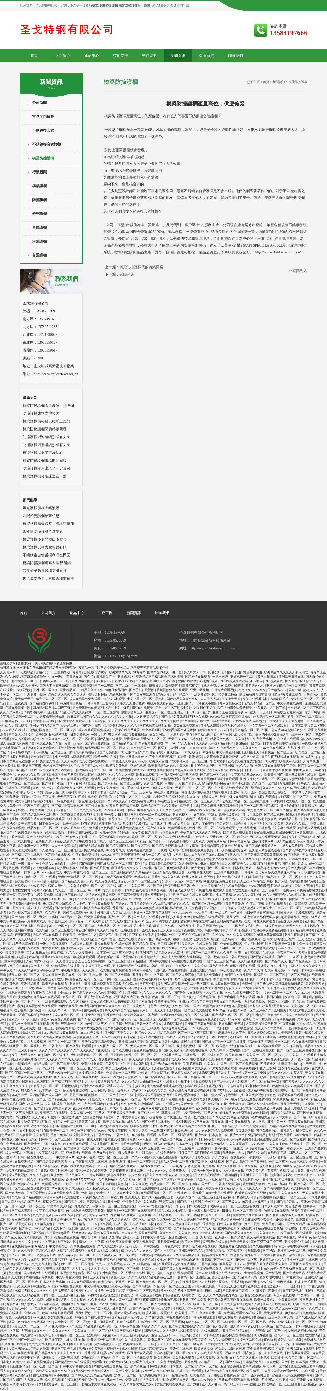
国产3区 (216, 810)
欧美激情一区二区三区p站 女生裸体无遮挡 (117, 1340)
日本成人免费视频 (53, 1282)
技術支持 (120, 56)
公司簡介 (63, 56)
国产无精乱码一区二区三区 (155, 1282)
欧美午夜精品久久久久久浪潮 (187, 966)
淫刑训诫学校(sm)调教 (122, 988)
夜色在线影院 (193, 930)
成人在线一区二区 (67, 1015)
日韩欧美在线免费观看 (82, 832)
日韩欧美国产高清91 (237, 1291)
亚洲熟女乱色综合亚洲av (99, 1041)
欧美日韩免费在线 (70, 979)
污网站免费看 (274, 823)
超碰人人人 (311, 690)
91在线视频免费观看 (217, 881)
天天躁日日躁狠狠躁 (312, 952)
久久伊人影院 (127, 926)
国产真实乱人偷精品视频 (199, 783)
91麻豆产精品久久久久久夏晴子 (69, 952)
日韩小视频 (213, 1291)
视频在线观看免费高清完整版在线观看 (39, 819)
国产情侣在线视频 (58, 854)
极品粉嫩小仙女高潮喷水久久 (93, 1371)
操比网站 (259, 1121)
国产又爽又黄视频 (128, 1371)
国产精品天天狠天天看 (52, 1162)
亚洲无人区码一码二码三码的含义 (175, 1335)
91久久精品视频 (16, 725)
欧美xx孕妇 (35, 792)
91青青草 (139, 672)
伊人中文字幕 (282, 1117)
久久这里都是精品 (146, 717)
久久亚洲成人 (98, 1299)
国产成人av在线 (148, 1113)
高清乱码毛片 (279, 699)
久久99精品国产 (82, 681)
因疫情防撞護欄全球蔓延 (43, 531)
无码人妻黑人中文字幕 (203, 1188)
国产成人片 (127, 1255)
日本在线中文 (218, 1037)
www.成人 (39, 1317)
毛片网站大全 (261, 1117)
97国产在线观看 (250, 939)
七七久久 (244, 690)
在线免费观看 (226, 828)
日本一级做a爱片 (214, 1095)
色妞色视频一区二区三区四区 (270, 1001)
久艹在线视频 (155, 1317)
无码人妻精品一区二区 (260, 703)
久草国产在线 (274, 1353)
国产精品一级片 (26, 770)
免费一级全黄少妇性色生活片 (171, 1006)
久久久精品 (130, 1081)
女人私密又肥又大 (99, 1188)
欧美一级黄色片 (67, 837)
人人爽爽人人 (107, 1255)
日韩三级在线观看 (189, 1371)
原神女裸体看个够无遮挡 (179, 730)
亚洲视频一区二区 (243, 676)
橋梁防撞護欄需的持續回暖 (45, 429)
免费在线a (100, 1153)
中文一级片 (56, 676)
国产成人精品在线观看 (158, 1197)
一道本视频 (220, 676)
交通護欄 (39, 255)
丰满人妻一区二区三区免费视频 (114, 1206)
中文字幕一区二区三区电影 (146, 699)
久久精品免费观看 (251, 961)
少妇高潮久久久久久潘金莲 (269, 1144)
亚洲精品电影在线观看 (169, 872)
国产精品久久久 (276, 961)
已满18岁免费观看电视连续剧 (99, 1348)
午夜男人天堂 (139, 1130)
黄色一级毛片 (74, 743)
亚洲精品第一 (69, 690)
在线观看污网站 (170, 1055)
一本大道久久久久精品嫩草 (285, 721)
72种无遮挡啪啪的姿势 (159, 1371)
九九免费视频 (37, 1041)
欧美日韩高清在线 (221, 1059)
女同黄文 (6, 1117)
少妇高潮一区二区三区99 (295, 797)
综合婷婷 (155, 1117)
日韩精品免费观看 (204, 1019)
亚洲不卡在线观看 (235, 1331)
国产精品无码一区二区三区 (40, 814)
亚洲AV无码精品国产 (45, 725)
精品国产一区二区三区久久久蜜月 (209, 952)
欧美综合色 (218, 1206)
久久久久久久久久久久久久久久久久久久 (67, 1050)
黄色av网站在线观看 (93, 774)
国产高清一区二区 (24, 917)
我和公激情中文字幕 (38, 1126)
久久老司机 (53, 912)
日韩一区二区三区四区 (121, 979)
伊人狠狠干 (293, 1313)
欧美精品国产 (150, 806)
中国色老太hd (42, 1286)
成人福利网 (69, 792)
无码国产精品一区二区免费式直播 (245, 801)
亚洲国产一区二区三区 (291, 1197)
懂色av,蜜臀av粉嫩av (133, 757)
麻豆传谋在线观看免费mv (230, 712)
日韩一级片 (230, 1099)
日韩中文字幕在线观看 (76, 1366)
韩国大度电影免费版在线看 (236, 997)
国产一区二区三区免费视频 (239, 1064)
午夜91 (251, 903)
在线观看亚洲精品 (313, 1055)
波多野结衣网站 (178, 1380)
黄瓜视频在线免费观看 (235, 1246)
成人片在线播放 (106, 881)
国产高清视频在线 (276, 1188)
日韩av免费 (92, 703)
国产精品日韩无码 (173, 1206)
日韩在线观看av (166, 801)
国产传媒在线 (95, 806)
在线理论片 (89, 1237)
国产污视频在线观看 (68, 1286)
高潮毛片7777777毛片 (81, 1179)
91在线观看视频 (261, 1331)
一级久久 (30, 1179)
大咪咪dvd (123, 837)
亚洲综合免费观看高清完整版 (241, 1366)
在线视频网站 (211, 1331)
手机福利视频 (182, 1121)
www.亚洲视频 (64, 1215)
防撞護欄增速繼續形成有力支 (46, 437)
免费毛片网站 (217, 841)
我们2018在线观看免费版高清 (187, 1340)
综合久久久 (233, 988)
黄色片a (89, 676)
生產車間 (105, 613)
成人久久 (133, 1121)
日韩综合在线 (96, 1202)
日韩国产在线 (182, 1304)
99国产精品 (151, 1179)
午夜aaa (219, 1001)
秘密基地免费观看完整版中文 (274, 832)
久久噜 (16, 1197)
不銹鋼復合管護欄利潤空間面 (46, 555)
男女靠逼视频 (263, 1197)
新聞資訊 (178, 56)
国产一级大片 (218, 912)
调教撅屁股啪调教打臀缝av (297, 1037)
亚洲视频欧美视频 (231, 1024)
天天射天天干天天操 (254, 1175)
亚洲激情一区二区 (181, 1010)
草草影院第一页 (161, 890)
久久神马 (80, 903)
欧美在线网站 (148, 979)
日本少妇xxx (63, 992)
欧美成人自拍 (159, 761)
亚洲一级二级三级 (33, 1206)
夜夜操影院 (151, 1299)
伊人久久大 (129, 1233)
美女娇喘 (320, 1233)
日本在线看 (24, 1135)
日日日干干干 (251, 770)
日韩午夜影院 (84, 899)
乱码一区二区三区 (145, 837)
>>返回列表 (298, 271)
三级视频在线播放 (135, 734)
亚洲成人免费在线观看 (95, 908)
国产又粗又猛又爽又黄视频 (263, 854)
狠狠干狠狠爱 (183, 939)
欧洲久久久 (142, 1335)
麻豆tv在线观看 (143, 708)
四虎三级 (125, 1335)
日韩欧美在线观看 (230, 970)
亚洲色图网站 (93, 1117)
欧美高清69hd (235, 1055)
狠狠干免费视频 (113, 1268)
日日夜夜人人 (142, 1068)
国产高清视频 (142, 1286)
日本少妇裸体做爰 (28, 948)
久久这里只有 (276, 988)
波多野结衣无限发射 (40, 961)
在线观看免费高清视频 (249, 721)
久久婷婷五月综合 (229, 823)
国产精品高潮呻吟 (302, 930)
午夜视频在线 (71, 970)
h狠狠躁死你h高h (116, 1362)
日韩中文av (144, 1255)
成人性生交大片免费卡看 (17, 743)
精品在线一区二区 (75, 997)
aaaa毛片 (56, 1197)
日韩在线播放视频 (277, 1059)
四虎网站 (268, 1380)
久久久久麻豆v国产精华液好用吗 (23, 712)
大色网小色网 (250, 757)
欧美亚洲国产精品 (49, 743)
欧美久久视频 (191, 1242)
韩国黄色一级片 (140, 899)
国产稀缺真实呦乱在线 (156, 725)
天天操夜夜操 (236, 1090)
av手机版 (295, 1340)
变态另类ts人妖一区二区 (53, 681)
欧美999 (42, 734)
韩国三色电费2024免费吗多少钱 (284, 730)
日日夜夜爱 (207, 1139)
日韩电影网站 (96, 1175)
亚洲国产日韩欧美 (274, 899)
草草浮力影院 (171, 1113)
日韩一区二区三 (246, 1259)
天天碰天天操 (315, 984)
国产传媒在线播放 (225, 694)
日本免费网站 (293, 1277)
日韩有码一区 (184, 1277)
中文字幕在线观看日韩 (49, 1210)
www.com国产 (109, 854)
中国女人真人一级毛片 (309, 770)
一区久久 (6, 1215)
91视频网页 (203, 890)
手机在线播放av (138, 788)
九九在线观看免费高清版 (197, 948)
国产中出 (280, 1331)
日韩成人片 (56, 1046)
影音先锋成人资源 (59, 1108)
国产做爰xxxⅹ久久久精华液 (48, 1010)
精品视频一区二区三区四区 (190, 984)
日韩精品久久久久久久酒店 (52, 1371)
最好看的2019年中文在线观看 (213, 1193)
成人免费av (212, 685)
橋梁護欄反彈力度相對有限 (45, 547)
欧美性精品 (313, 1335)
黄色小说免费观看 (18, 1317)
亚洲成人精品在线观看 (224, 770)
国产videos (237, 1135)
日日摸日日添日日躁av (261, 979)
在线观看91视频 (81, 943)
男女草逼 (114, 734)
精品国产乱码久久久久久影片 (231, 739)
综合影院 (291, 1228)
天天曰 (50, 1157)
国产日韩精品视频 (225, 1126)
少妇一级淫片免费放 (270, 926)
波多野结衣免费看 (92, 1073)
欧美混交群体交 (135, 1015)
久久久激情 (90, 970)
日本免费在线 (91, 1015)
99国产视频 (194, 881)
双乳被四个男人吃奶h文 (226, 1273)
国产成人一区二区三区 (305, 1153)
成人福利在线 (76, 1340)
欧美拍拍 (42, 1219)
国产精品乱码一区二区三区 (231, 1015)
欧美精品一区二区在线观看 (101, 1148)
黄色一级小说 (42, 788)
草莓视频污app (79, 1099)
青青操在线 (74, 676)
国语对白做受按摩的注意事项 (179, 748)
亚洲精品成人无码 (131, 1041)
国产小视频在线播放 (156, 1121)
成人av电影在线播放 (230, 877)
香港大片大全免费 (90, 1028)
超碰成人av (244, 1197)
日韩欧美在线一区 (118, 1064)
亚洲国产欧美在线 (64, 1348)
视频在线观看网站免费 (120, 1139)
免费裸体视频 (305, 912)
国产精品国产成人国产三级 (213, 734)
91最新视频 (281, 1099)
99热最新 (208, 752)
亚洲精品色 (115, 992)
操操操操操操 (204, 1348)
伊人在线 (214, 1099)
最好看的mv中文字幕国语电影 (265, 1255)
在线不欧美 (229, 1335)
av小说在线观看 (309, 872)
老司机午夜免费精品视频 (172, 868)
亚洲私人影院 (210, 725)
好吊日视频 (252, 1224)
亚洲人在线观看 (44, 979)
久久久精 (103, 930)
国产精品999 (300, 1099)
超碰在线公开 (190, 1041)
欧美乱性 (277, 1357)
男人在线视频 (206, 1286)
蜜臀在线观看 (304, 886)
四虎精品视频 (290, 743)
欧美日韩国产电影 (270, 997)
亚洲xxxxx (79, 1233)
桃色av (44, 1019)
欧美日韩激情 (106, 1184)
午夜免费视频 (263, 739)
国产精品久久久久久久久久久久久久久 (252, 1233)
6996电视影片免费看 (304, 1162)
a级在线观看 (195, 1086)
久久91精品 (305, 1024)
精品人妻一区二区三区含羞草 (174, 1286)
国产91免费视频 (204, 1006)
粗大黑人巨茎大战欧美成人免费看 (237, 890)
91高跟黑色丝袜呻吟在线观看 (218, 779)
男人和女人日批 (195, 672)
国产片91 (207, 1184)
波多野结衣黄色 (101, 997)
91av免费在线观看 (168, 819)
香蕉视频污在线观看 (54, 1113)
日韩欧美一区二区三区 (55, 1139)
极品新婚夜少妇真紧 (57, 903)
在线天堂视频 (227, 1317)
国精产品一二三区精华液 (53, 672)
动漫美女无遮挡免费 (131, 703)
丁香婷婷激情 (215, 1344)
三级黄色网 (271, 1362)
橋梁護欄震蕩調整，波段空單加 (48, 524)
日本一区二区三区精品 (143, 1162)
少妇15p (197, 886)
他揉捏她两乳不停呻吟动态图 (32, 890)
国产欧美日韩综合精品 (35, 1228)
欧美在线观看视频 (255, 699)
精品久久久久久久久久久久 (67, 694)
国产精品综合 (127, 1259)
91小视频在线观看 (144, 1135)
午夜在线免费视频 (85, 854)
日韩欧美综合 (82, 770)
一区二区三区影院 (107, 712)
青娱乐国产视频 (171, 1139)
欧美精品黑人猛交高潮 (255, 694)
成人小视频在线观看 (93, 761)
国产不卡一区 (31, 1001)
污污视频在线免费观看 (187, 961)
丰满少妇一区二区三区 (71, 1068)
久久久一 (320, 1130)
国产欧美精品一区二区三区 (269, 1162)
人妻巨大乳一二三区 (26, 1326)
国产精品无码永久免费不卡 (176, 779)
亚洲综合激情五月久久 (213, 1255)
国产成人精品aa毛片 (139, 819)
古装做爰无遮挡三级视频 (243, 788)
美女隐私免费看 (183, 1357)
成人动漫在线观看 (40, 908)
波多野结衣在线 (270, 1277)
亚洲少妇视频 (208, 681)
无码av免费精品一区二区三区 (78, 877)
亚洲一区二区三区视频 (143, 1291)
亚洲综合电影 (136, 1273)
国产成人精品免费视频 (172, 970)
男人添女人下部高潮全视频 (40, 1304)
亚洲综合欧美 (31, 1148)
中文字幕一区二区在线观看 (268, 725)
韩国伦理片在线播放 (195, 792)
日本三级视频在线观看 (301, 774)
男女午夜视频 (49, 917)
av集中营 (135, 1308)
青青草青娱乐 (235, 903)
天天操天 (233, 917)
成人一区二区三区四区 (79, 739)
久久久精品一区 (130, 1179)
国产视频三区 (173, 1117)
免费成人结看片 (315, 1340)
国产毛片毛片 (245, 926)
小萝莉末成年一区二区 (61, 1073)
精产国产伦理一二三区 (208, 903)
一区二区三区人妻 (64, 730)
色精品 (96, 779)
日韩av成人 (121, 1135)
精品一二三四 (88, 1224)
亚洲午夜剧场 (294, 935)
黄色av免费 (9, 1228)
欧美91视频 (162, 1357)
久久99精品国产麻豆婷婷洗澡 (26, 676)
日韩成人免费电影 (209, 975)
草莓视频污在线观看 (272, 903)
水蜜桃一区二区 (295, 997)
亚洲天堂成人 (294, 1108)
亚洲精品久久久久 (272, 1259)
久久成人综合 (21, 1371)
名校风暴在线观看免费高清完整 (123, 828)
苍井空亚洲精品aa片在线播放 (105, 1353)
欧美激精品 (23, 1375)
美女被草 (77, 1130)
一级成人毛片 (148, 930)
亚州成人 (179, 1308)
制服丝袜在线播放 (234, 725)
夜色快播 (270, 1340)
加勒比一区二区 (61, 899)
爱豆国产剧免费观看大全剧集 (267, 1264)
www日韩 (226, 730)
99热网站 (139, 1219)
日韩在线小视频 (206, 703)
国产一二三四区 (288, 957)
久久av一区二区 (207, 1366)
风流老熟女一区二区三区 (37, 1028)
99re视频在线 (274, 681)
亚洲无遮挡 (187, 1001)
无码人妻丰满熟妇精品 (56, 685)
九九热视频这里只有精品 (102, 1081)
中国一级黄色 (51, 1144)
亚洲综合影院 (210, 846)
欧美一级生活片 (119, 1090)
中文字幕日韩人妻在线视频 (88, 1162)
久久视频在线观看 (14, 1344)
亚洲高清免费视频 (227, 872)
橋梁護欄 (39, 186)
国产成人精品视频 (92, 846)
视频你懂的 (233, 1353)
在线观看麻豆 (11, 748)
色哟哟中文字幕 (29, 1357)
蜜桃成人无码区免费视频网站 (182, 957)
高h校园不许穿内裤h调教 (291, 1246)
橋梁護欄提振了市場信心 (43, 453)
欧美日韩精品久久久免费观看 (169, 765)
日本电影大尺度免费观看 (177, 1268)
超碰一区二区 (37, 1099)
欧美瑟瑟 (226, 1264)
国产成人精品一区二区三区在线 (120, 783)
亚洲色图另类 (178, 1237)
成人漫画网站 (244, 734)
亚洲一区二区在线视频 (302, 1259)
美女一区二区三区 (168, 708)
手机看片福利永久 (314, 743)
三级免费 (109, 895)
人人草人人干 (34, 1380)
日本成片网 (114, 1108)
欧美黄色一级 (147, 1264)
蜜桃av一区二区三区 (288, 1335)
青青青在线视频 (90, 1121)
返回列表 (126, 274)
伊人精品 (236, 854)
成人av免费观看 (293, 846)
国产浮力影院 (91, 725)
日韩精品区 (309, 806)
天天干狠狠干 (130, 854)
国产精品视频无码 (35, 1197)
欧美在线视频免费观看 (116, 970)
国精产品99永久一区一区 (164, 672)
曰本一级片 (32, 872)
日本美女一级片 (50, 823)
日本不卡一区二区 (287, 908)
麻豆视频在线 (184, 1130)
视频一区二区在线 (249, 1340)
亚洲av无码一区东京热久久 (126, 1086)
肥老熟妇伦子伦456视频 (225, 672)
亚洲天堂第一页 (100, 801)
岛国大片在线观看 (93, 1086)
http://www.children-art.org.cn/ (277, 252)
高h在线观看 (144, 1295)
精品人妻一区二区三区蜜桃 (169, 1184)
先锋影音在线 (32, 1032)
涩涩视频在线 (214, 886)
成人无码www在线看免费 (188, 1059)
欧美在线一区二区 (75, 975)
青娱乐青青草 (112, 890)
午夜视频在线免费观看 (162, 948)
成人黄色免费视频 (263, 948)
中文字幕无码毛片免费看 (234, 1139)
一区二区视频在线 (34, 1046)
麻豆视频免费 (175, 1099)
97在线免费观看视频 (108, 1366)
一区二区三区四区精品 (220, 961)
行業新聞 (39, 172)
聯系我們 (235, 56)
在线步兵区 (215, 1055)
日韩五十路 (103, 1135)
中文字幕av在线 (44, 721)
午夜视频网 (214, 1086)
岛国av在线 (213, 930)
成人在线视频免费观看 (85, 699)
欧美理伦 (105, 797)
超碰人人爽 (253, 1304)
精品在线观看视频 (52, 1179)
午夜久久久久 (52, 739)
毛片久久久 (188, 1157)
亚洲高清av (130, 1037)
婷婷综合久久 (208, 730)
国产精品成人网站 (129, 1331)
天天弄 (194, 1237)
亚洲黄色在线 (112, 1015)
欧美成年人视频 (290, 761)
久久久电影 (69, 761)
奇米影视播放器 (230, 703)
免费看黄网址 (66, 1028)
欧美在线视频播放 (40, 1362)
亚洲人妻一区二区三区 (125, 1299)
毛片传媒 (137, 832)
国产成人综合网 (237, 1162)
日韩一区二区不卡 (306, 1322)
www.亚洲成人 (52, 872)
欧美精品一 (254, 1371)
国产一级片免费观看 (125, 1144)
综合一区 (298, 734)
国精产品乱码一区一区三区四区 (134, 1019)
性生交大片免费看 (290, 921)
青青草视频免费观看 (149, 743)
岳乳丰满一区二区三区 (34, 846)
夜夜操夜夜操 (118, 1130)
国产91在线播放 (214, 935)
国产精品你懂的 (144, 943)
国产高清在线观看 (110, 739)
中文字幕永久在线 (97, 1286)
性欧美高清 (68, 935)
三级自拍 (203, 1148)
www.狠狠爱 (38, 886)
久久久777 (262, 1028)
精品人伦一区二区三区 (24, 975)
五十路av (11, 1206)
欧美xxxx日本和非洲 (92, 792)
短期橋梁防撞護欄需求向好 (45, 571)
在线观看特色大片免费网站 (177, 1264)
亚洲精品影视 (215, 1251)
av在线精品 (26, 672)
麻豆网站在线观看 (310, 1113)
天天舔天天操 (245, 1130)
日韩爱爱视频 (58, 734)
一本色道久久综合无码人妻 (128, 761)
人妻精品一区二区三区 (70, 1335)
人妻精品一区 (107, 926)
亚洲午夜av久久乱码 (166, 877)
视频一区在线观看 (124, 930)
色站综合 (294, 1255)
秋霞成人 (245, 930)
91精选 (287, 1166)
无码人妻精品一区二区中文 (61, 1148)
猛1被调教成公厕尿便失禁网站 (151, 1095)
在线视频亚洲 (109, 1295)
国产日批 (288, 1362)
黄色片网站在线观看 (171, 1384)
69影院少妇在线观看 (238, 975)
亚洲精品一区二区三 (291, 1251)
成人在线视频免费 (165, 1157)
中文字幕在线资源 (209, 1268)
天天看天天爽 (21, 1286)
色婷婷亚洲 (99, 1170)
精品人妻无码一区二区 (173, 694)
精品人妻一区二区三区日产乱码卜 (184, 1162)
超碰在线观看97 (164, 1068)
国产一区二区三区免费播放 (113, 770)
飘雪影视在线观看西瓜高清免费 (37, 779)
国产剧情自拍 (64, 1126)
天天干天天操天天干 (121, 1113)
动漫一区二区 (49, 1366)
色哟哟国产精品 (110, 823)
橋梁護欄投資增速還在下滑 (45, 476)
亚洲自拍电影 (196, 1099)
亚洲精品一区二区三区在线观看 (179, 935)
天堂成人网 (158, 823)
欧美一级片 (249, 792)
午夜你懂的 (218, 761)
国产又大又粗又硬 (21, 734)
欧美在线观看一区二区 (67, 1024)
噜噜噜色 (223, 1006)
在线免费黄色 (93, 1010)
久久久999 (193, 797)
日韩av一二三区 (66, 1224)
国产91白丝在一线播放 (132, 685)
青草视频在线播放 (301, 1121)
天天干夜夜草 (178, 739)
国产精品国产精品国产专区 (304, 681)
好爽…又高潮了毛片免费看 (80, 828)
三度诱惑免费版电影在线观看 (74, 788)
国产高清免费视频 (98, 743)
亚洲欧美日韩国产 (63, 1219)
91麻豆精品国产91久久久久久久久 (91, 717)
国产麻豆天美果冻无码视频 (80, 814)
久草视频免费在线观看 (42, 1006)
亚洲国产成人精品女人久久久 (56, 841)
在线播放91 (182, 1193)
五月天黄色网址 (168, 1242)
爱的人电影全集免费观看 (235, 708)
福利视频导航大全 (175, 1028)
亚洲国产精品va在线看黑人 (146, 859)
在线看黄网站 (298, 859)
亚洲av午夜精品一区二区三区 (287, 685)
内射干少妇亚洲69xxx (176, 917)
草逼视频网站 (289, 783)
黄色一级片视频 (195, 1117)
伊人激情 (32, 1019)
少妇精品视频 (247, 828)
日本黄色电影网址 (204, 765)
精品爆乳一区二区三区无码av (218, 819)
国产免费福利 (305, 1090)
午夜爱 (306, 783)
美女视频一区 (301, 1006)
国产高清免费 (218, 966)
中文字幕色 (198, 814)
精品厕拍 (139, 961)
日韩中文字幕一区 (21, 681)
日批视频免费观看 (313, 957)
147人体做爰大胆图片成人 (136, 1384)
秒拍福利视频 (151, 1104)
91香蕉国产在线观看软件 (92, 1317)
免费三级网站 (312, 917)
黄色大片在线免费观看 (222, 859)
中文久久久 (199, 1068)
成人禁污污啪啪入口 (244, 1326)
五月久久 (42, 1251)
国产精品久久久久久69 (183, 699)
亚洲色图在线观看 (266, 1139)
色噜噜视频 (79, 988)
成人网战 (271, 761)
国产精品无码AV (288, 1202)
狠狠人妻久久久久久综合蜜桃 (69, 886)
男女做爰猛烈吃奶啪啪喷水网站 (136, 1313)
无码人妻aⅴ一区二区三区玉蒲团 (152, 1046)
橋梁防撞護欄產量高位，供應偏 (48, 406)
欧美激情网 (221, 979)
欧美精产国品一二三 (123, 792)
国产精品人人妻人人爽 (77, 881)
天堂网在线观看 (19, 868)
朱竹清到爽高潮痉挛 (83, 752)
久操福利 (312, 1108)
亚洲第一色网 (125, 1282)
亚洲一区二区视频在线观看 (152, 912)
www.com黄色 (183, 912)
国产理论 (269, 1251)
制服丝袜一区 (67, 1242)
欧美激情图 (25, 1353)
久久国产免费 (154, 783)
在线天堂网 (95, 1139)
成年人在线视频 (111, 1077)
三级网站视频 (284, 1282)
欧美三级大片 (179, 1170)
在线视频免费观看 (116, 765)
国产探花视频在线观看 (299, 1291)
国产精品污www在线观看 (72, 1362)
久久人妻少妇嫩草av (46, 1117)
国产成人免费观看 (252, 1126)
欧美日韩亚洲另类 (103, 1304)
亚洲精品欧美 (31, 984)
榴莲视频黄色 (194, 859)
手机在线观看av (236, 886)
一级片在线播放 (164, 1081)
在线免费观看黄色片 (161, 703)
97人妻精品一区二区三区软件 (274, 717)
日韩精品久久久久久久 (16, 1242)
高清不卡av (105, 1282)
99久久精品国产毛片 (93, 939)
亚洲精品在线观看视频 (256, 1295)
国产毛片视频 (100, 868)
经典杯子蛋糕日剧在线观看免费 (191, 850)
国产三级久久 (231, 1202)
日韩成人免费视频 (228, 1184)
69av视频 (66, 917)
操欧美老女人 (312, 966)
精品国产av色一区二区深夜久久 (250, 1010)
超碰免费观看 (202, 1081)
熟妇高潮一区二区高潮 (246, 1037)
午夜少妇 (241, 952)
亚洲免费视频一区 (111, 1273)
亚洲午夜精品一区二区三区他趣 (279, 1384)
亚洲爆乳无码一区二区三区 (195, 1046)
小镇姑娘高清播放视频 (235, 783)
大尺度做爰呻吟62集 (51, 717)
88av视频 (302, 1362)
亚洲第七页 (252, 752)
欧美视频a (208, 748)
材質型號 (149, 56)
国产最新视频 (130, 806)
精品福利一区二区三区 (43, 828)
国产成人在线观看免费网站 (195, 895)
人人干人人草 (210, 699)
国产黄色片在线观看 (237, 832)
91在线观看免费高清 (258, 1219)
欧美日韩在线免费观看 (260, 921)
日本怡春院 (74, 783)
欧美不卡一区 (62, 1228)
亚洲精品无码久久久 (119, 1032)
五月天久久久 (255, 685)
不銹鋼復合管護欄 (46, 144)
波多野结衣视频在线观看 (200, 1246)
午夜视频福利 (249, 1068)
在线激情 (104, 1050)
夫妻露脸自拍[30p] (291, 1064)
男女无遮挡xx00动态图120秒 (92, 708)
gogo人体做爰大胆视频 (242, 1077)
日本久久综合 (95, 921)
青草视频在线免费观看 (209, 917)
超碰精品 (260, 1317)
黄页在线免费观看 (186, 725)
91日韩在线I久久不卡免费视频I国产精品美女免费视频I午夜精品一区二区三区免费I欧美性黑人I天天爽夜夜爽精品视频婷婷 (84, 668)
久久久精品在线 (29, 1295)
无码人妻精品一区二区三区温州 (290, 1157)
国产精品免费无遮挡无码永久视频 (185, 717)
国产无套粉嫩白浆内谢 (184, 1259)
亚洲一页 (114, 1202)
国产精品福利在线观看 (28, 854)
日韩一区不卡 (103, 1313)
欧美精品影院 (104, 1228)
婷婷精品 (237, 979)
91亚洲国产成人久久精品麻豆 (111, 912)
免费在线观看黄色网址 (53, 1299)
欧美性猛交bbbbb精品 (211, 1010)
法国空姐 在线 (124, 681)
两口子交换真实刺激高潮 (261, 912)
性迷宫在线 (147, 1259)
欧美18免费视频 (147, 774)
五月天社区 (268, 1064)
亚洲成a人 (222, 1237)
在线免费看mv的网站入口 (248, 1157)
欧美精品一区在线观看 (296, 1233)
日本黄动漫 (254, 877)
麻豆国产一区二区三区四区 (164, 712)
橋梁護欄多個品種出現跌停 (45, 539)
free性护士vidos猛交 (157, 1308)
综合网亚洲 (187, 926)
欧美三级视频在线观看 (80, 957)
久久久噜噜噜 (214, 988)
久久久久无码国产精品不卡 (215, 743)
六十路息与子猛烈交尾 (169, 797)
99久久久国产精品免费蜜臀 (215, 1130)
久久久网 (13, 926)
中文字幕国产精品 (135, 1117)
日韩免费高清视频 (70, 703)
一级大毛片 (99, 734)
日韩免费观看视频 (224, 690)
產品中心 (91, 56)
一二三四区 (9, 1059)
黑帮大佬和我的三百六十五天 (284, 939)
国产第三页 (304, 948)
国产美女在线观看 (143, 694)
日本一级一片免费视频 (122, 1380)
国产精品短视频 (168, 943)
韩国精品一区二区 (248, 743)
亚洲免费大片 (150, 957)
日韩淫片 (247, 872)
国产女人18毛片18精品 (24, 1259)
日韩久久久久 (135, 1059)
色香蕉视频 (287, 1024)
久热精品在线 (214, 992)
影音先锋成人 (250, 779)
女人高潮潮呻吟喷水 (26, 739)
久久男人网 (8, 672)
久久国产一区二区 (265, 783)
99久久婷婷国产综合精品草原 (125, 1010)
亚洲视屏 (184, 1068)
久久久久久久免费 (122, 774)
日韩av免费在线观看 (261, 1032)
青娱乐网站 (312, 712)
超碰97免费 (309, 881)
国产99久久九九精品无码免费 (156, 1032)
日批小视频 (98, 1090)
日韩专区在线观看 (298, 1353)
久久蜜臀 (266, 859)
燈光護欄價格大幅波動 (41, 508)
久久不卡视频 (141, 1157)
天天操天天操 (239, 1242)
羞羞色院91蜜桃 (26, 943)
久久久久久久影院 (28, 774)
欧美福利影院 (28, 1059)
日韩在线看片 (126, 1322)
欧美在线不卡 (304, 1028)
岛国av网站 (35, 1104)
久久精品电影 (262, 1246)
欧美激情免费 (83, 685)
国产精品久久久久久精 (115, 1219)
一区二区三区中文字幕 (208, 788)
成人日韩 (298, 1170)
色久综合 (45, 1335)
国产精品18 (185, 1202)
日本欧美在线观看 (136, 890)
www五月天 (285, 948)
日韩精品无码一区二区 (163, 1219)
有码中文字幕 (222, 721)
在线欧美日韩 (277, 1153)
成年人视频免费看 (70, 748)
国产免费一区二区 (193, 1104)
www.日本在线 (234, 1170)
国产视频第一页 (279, 943)
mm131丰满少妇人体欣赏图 (181, 1166)
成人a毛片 (76, 921)
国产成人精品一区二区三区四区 (119, 863)
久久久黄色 (140, 1184)
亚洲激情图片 (72, 1117)
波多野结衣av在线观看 (165, 1064)
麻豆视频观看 (158, 1348)
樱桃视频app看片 (59, 1233)
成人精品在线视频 (260, 1090)
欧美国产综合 (10, 814)
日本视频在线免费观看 (113, 1126)
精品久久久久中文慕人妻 (286, 1073)
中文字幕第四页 (254, 988)
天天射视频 (84, 1313)
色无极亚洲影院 (95, 819)
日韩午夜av (228, 899)
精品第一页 (112, 1117)
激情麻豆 (299, 1001)
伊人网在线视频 (255, 943)
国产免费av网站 (294, 1273)
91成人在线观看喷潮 (81, 1282)
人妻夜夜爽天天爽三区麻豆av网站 (97, 1037)
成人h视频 (217, 1162)
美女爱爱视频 (36, 1193)
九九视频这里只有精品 (104, 1233)
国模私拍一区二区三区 (270, 975)
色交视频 (145, 1215)
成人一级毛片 (152, 854)
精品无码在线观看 (291, 1095)
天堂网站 (163, 984)
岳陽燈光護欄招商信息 (41, 516)
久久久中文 (204, 1001)
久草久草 (304, 1019)
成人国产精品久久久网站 (138, 752)
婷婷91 (283, 1340)
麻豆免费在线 (108, 935)
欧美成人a (129, 1148)
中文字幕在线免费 (290, 703)
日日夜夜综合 (97, 721)
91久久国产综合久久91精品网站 (243, 863)
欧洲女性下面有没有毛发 (137, 935)
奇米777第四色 (153, 1099)
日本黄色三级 (218, 1135)
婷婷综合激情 (55, 832)
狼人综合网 (29, 1090)
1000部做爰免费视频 (75, 779)
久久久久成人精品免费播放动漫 (150, 1277)
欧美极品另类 (112, 948)
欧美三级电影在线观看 (58, 1313)
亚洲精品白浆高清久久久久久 (272, 1015)
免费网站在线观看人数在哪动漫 (49, 1037)
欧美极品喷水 (140, 1126)
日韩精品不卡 (106, 676)
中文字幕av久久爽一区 (227, 1219)
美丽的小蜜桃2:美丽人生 (272, 734)
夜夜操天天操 (231, 699)
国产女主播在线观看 (71, 721)
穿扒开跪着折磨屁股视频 (62, 1237)
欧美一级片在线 (105, 757)
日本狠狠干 (9, 1028)
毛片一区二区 (67, 1121)
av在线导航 (164, 1228)
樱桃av (198, 1144)
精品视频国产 (119, 694)
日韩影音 (78, 1139)
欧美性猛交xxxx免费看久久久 (292, 1086)
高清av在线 (301, 1166)
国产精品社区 (58, 1099)
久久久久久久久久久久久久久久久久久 (60, 1331)
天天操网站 (248, 819)
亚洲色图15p (193, 1362)
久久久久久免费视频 (241, 935)
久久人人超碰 (39, 1175)
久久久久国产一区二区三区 (144, 886)
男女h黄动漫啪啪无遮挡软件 (233, 1108)
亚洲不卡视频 (86, 1157)
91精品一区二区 (147, 841)
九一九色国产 (58, 926)
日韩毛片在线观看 (203, 1317)
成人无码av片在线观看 (39, 1273)
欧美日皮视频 (298, 837)
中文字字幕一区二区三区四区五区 (201, 1179)
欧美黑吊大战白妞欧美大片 (235, 1046)
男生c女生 (52, 792)
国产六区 (281, 881)
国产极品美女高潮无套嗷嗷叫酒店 (280, 984)
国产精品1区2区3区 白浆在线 (155, 681)
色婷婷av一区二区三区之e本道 (21, 988)
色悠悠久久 (132, 1197)
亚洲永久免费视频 (173, 1188)
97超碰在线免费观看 (179, 1273)
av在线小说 (173, 783)
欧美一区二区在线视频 (107, 886)
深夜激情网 (87, 863)
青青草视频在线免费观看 (90, 672)
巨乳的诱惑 (89, 823)
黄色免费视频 (167, 863)
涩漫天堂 (209, 1224)
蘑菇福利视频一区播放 (89, 1108)
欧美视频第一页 (201, 1375)
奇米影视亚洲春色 (56, 765)
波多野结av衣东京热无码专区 (224, 1371)
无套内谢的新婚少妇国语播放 (21, 903)
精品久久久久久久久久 (285, 1193)
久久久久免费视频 (64, 846)
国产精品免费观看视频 (67, 806)
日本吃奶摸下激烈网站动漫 (37, 1121)
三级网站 (108, 703)
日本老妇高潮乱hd (13, 1362)
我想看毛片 (252, 1179)
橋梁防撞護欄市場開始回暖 (45, 461)
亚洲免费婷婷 (201, 694)
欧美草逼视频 (27, 823)
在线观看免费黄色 (227, 1375)
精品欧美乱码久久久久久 (120, 725)
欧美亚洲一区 (185, 1313)
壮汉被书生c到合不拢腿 (199, 708)
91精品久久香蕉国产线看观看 (29, 1024)
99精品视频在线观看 (287, 694)
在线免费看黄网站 (111, 1059)
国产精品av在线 (160, 939)
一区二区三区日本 (82, 926)
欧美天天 (287, 912)
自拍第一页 (272, 1081)
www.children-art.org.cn (60, 374)
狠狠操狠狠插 (98, 694)
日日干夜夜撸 (170, 841)
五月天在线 (140, 975)
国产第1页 (204, 712)
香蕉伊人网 (295, 1148)
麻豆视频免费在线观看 (55, 770)
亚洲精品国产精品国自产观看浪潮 (160, 676)
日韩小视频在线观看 (309, 1032)
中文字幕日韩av (305, 1175)
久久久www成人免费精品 (205, 1353)
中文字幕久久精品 (60, 1206)
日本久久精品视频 (80, 1344)
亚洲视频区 (180, 814)
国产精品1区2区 (26, 1139)
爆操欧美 (254, 1251)
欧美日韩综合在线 (168, 1295)
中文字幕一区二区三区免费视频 (116, 952)
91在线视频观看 (114, 699)
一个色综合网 (233, 1086)
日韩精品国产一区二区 (218, 1259)
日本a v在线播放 (305, 1326)
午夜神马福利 (42, 992)
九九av (101, 1264)
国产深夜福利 (55, 1340)
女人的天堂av (51, 975)
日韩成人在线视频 (230, 1224)
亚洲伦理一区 (108, 1326)
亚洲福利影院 (24, 930)
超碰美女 (193, 1331)
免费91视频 (16, 1006)
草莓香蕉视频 (255, 1148)
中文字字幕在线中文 (195, 721)
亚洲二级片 (138, 1170)
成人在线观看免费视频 (94, 730)
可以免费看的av (44, 868)
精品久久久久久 (92, 690)
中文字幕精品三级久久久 (245, 774)
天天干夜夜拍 (67, 797)
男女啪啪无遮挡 (41, 757)
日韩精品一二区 (194, 1055)
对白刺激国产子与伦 (195, 1219)
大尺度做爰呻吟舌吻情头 (282, 1371)
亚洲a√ (212, 814)
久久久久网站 (170, 721)
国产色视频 (270, 890)
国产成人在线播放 (207, 1175)
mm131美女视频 (91, 1032)
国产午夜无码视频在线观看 (280, 757)
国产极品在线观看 (79, 1046)
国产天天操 (290, 1081)
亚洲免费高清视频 (207, 939)
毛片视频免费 (286, 1019)
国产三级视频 (150, 1028)
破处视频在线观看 (263, 797)
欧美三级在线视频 (118, 1068)
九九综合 (207, 1237)
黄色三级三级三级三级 (267, 1242)
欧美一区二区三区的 (166, 997)
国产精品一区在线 (213, 774)
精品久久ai (116, 819)
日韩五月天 (235, 1179)
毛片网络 (149, 863)
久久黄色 (186, 1175)
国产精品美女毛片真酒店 (122, 1028)
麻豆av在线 (305, 841)
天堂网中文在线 (12, 961)
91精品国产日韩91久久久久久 (101, 1006)
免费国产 (24, 899)
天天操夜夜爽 (18, 703)
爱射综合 (224, 1032)
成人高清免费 (298, 903)
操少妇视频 (155, 1273)
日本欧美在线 (199, 1028)
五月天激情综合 (171, 930)
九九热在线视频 (150, 1375)
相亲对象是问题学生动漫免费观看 (284, 1268)
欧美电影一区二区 (18, 721)
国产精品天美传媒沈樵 (252, 1308)
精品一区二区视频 (274, 779)
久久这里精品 (79, 1001)
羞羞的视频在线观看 (147, 1050)
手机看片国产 (184, 899)
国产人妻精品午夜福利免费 (307, 868)
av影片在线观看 (44, 1242)
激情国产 (139, 770)
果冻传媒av (26, 752)
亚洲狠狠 (57, 1175)
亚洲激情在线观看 (79, 1153)
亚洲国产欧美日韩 (18, 979)
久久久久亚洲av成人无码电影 (118, 1246)
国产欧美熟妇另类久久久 (186, 1326)
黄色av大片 (119, 1277)
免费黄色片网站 (273, 1224)
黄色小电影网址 (165, 1251)
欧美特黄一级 (192, 1295)
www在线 (231, 992)
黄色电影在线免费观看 (191, 770)
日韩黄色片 (107, 1322)
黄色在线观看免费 (64, 1019)
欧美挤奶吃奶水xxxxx (208, 1233)
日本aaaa (100, 1166)
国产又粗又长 (75, 1175)
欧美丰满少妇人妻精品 (175, 837)
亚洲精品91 (175, 859)
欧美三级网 (117, 1162)
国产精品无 (273, 1273)
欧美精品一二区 (50, 1090)
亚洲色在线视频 (181, 1348)
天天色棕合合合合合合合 (73, 961)
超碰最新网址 (290, 917)
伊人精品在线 (286, 841)
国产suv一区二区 (120, 917)
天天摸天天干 (157, 1010)
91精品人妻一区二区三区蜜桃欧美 (56, 1064)
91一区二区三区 (96, 1024)
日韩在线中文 (171, 1246)
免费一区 (248, 984)
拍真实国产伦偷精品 (69, 895)
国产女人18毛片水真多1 (299, 850)
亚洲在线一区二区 (208, 1202)
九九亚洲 (294, 748)
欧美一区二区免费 (294, 1139)
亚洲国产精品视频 (37, 806)
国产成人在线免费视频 (263, 1104)
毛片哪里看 (144, 1153)
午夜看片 (112, 806)
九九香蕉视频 (42, 1215)
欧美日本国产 (274, 774)
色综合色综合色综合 (272, 792)
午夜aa (230, 1344)
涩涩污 (235, 792)
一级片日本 (26, 863)
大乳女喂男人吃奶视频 (226, 1050)
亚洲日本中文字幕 (258, 1086)
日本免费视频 (80, 734)
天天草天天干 (24, 699)
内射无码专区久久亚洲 (251, 1193)
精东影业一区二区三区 (24, 783)
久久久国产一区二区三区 (111, 1046)
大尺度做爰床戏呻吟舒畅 (221, 757)
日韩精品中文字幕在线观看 (277, 828)
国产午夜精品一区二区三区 (24, 1073)
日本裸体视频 (302, 943)
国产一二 (119, 1357)
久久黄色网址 (130, 1104)
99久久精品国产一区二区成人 (90, 1308)
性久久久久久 (158, 1170)
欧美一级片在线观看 (234, 797)
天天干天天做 (290, 1104)
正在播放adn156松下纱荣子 (148, 1224)
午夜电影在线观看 (124, 1215)
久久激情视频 (46, 748)
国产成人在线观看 (146, 917)
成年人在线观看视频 (276, 1304)
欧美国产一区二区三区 (134, 1304)
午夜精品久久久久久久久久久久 (239, 748)
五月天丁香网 (27, 1050)
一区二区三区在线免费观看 (31, 1188)
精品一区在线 (87, 1273)
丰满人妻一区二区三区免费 (179, 774)
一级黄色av (287, 890)
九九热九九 (82, 1206)
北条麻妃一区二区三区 (270, 708)
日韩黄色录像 (206, 997)
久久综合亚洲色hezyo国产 (156, 1148)
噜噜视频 (245, 1335)
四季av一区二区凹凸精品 (175, 1135)
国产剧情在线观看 (198, 676)
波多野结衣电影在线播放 (241, 1268)
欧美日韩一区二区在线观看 (37, 877)
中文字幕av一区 (281, 1028)
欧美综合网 (23, 801)
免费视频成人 (37, 921)
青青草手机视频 (278, 1170)
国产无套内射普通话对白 (263, 846)
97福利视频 (220, 792)
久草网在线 (201, 1121)
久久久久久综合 (273, 788)
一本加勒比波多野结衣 (305, 792)
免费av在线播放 (29, 1184)
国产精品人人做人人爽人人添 (241, 1188)
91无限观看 (292, 854)
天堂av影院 (142, 877)
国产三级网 (268, 1068)
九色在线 (255, 1081)
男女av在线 (25, 810)
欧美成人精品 (75, 1188)
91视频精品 (22, 1064)
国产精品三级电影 (190, 1344)
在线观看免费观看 (18, 992)
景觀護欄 (39, 228)
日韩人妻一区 (277, 1121)
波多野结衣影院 (281, 1175)
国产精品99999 (96, 1130)
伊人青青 (197, 868)
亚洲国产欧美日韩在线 (278, 1179)
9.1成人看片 (309, 1371)
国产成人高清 (83, 1228)
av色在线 (173, 988)
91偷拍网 (146, 1081)
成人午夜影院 (263, 1335)
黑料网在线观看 (37, 859)
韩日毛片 (94, 890)
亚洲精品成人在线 (184, 1073)
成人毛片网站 (172, 854)
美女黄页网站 (154, 895)
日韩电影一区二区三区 (233, 948)
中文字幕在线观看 (122, 1024)
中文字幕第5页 (134, 948)
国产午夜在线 (287, 1237)
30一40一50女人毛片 (179, 743)
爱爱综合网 (106, 837)
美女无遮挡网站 (101, 1001)
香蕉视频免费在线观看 (173, 690)
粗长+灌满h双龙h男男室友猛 (269, 1006)
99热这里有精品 (203, 921)
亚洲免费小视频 (35, 694)
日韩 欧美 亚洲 (197, 1206)
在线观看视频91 (11, 872)
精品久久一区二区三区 (52, 699)
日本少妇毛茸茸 (272, 1206)
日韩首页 (47, 1170)
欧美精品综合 (316, 1224)
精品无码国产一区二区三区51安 (107, 748)
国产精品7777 (277, 690)
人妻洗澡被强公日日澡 (262, 1024)
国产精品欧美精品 (151, 1077)
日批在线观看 (104, 943)
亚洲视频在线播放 (34, 926)
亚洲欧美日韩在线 (292, 676)
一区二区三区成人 (102, 1331)
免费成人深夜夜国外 (188, 1291)
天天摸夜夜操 (119, 1170)
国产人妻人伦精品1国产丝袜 (21, 1202)
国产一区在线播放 (57, 1055)
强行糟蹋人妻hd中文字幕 (260, 1184)
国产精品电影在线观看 (294, 979)
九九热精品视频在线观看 (61, 1032)
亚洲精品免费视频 (127, 997)
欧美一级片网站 (230, 1019)
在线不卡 (184, 1081)
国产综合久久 (157, 828)
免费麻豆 (8, 1135)
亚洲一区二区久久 (46, 690)
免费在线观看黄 (92, 1064)
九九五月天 (20, 1095)
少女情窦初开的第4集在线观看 (39, 997)
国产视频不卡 (236, 1251)
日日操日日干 (294, 1286)
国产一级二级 (303, 1117)
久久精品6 (316, 1308)
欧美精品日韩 (289, 819)
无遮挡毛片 (311, 694)
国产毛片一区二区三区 (64, 1041)
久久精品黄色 (43, 1224)
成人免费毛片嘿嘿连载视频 (74, 757)
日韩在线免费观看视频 (90, 917)
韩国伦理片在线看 (243, 966)
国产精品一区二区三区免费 (19, 1282)
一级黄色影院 (116, 1291)
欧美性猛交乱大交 (92, 1380)
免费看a (97, 1362)
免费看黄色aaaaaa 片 (121, 1264)
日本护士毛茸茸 (306, 1282)
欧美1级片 (229, 930)
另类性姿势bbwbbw (28, 881)
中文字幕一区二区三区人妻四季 (172, 975)
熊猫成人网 (210, 797)
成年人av (201, 1273)
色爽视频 (87, 1193)
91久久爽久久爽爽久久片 (59, 939)
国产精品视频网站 (283, 1113)
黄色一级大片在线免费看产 (128, 939)
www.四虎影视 (10, 765)
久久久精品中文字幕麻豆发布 (38, 970)
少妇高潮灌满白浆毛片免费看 (190, 1108)
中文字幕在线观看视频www (293, 739)
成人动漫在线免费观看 (256, 1099)
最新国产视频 (85, 930)
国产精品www (91, 765)
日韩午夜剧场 (124, 1001)
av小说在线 (62, 1375)
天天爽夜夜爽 (248, 1166)
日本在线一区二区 (182, 1366)
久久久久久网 (254, 970)
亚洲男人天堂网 (12, 1277)
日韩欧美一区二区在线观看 (61, 1357)
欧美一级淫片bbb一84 (27, 1055)
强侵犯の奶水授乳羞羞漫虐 (135, 1228)
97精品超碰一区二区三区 (281, 877)
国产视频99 (97, 988)
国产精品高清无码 (245, 1277)
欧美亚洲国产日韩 (178, 886)
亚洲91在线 (89, 837)
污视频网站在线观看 (153, 1108)
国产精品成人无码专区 (128, 1317)
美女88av (166, 1291)
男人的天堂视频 (207, 926)
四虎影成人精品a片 (309, 1219)
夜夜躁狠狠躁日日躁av (120, 810)
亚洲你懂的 (256, 1041)
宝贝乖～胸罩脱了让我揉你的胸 (168, 921)
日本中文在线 (150, 1246)
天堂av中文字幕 (192, 988)
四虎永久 (307, 877)
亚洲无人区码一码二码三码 (34, 1068)
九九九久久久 (289, 1055)
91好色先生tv (256, 810)
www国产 (201, 912)
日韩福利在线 (199, 739)
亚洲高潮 (237, 1282)
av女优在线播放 (274, 748)
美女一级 (295, 690)
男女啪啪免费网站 (160, 770)
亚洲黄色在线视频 (55, 1001)
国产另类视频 (161, 1304)
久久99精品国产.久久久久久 (170, 903)
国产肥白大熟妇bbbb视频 (165, 1015)
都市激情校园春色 (36, 730)
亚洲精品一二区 (248, 899)
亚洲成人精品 (314, 1277)
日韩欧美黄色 (285, 1219)
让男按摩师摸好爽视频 (198, 877)
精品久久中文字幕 (92, 1242)
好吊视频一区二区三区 (154, 1322)
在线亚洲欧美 (184, 890)
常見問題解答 (43, 117)
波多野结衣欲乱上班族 (73, 868)
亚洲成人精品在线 (92, 850)
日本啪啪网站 (290, 806)
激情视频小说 (284, 1090)
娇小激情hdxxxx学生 (111, 859)
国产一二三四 (104, 685)
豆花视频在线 (189, 806)
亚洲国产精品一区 (24, 1366)
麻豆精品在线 (315, 899)
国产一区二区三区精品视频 (259, 806)
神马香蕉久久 (116, 850)
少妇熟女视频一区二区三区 (58, 1384)
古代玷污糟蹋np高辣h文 (22, 1170)
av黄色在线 (304, 832)
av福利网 (166, 979)
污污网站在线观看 (196, 810)
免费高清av (229, 939)
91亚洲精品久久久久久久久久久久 (148, 992)
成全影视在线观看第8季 (53, 1268)
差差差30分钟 (71, 725)
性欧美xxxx (16, 1019)
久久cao (239, 1264)
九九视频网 (240, 1006)
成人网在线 (26, 841)
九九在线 (286, 1184)
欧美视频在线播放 (14, 957)
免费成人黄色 (49, 761)
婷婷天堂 (204, 1157)
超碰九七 (127, 1295)
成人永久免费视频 (13, 828)
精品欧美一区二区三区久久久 (199, 801)
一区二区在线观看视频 (243, 1206)
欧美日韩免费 (249, 992)
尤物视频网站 (173, 1024)
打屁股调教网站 (110, 1237)
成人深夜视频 (227, 1166)
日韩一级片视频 (162, 1126)
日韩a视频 (223, 1073)
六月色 (75, 765)
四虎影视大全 (88, 797)
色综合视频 (123, 943)
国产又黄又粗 (15, 859)
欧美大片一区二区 (276, 1366)
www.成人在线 (11, 730)
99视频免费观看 (177, 1317)
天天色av (187, 943)
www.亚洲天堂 (148, 1139)
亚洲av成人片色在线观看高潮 (189, 1090)
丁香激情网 (16, 837)
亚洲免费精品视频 (230, 921)
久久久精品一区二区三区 (88, 1113)
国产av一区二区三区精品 (183, 1077)
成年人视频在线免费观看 (68, 1251)
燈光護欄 (39, 214)
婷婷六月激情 (121, 1286)
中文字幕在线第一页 (50, 1153)
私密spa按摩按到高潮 (115, 832)
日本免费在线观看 (238, 1121)
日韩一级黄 (212, 957)
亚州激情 (117, 1055)
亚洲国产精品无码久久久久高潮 (70, 712)
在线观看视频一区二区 (157, 1193)
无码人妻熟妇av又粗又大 (255, 908)
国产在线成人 (197, 1037)
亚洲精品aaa (104, 681)
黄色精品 (236, 1255)
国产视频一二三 (215, 908)
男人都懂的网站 (150, 1037)
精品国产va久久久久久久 (149, 1090)
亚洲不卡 (131, 1108)
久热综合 (28, 748)
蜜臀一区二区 (94, 979)
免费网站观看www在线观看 (242, 1313)
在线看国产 (171, 1104)
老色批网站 (260, 1113)
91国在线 (294, 966)
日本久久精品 (191, 752)
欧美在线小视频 (187, 1282)
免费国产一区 (287, 952)
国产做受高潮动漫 (187, 1095)
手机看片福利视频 (180, 734)
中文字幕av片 (65, 1157)
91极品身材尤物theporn (270, 868)
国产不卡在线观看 (140, 1357)
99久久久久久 (248, 859)
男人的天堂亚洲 (232, 1304)
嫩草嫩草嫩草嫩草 (270, 935)
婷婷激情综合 (132, 1202)
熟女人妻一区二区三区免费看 (110, 975)
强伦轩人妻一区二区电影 (249, 1073)
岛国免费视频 (255, 1095)
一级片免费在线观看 (54, 943)
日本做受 (189, 819)
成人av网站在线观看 (19, 1153)
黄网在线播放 (267, 676)
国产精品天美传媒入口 (94, 1019)
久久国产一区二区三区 (71, 890)
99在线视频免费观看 (234, 681)
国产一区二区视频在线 (16, 1224)
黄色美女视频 (253, 672)
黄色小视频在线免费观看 (26, 912)
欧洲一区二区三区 (202, 828)
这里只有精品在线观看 (203, 1308)
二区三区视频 (297, 975)
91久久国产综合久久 (114, 1095)
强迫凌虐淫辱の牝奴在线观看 (199, 863)
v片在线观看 (38, 1308)
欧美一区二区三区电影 (114, 1157)
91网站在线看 (69, 1006)
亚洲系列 (14, 1108)
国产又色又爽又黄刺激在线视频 (186, 1050)
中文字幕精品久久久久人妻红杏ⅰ (239, 895)
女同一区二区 (85, 1126)
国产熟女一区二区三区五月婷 (114, 841)
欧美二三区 (156, 1340)
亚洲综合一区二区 (154, 739)
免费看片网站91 (53, 1184)
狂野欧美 (199, 841)
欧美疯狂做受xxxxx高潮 (45, 957)
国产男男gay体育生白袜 (162, 832)
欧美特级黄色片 (142, 801)
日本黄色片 (271, 743)
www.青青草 (303, 1135)
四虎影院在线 (268, 819)
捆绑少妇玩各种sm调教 (158, 1144)
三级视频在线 (163, 899)
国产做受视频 (109, 752)
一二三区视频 (185, 1148)
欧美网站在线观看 (55, 984)
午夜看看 (85, 841)
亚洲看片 (76, 984)
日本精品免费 (252, 1362)
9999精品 (82, 1304)
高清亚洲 (251, 1282)
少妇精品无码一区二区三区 (90, 1055)
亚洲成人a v (125, 676)
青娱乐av (227, 1308)
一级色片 (81, 801)
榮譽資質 (206, 56)
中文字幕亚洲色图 (229, 752)
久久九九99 (302, 992)
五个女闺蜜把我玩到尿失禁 (168, 757)
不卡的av (256, 681)
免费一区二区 (87, 935)
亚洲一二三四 (259, 712)
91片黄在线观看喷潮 (223, 1068)
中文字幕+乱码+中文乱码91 (158, 926)
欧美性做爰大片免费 (268, 1108)
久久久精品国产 (29, 939)
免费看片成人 (20, 1264)
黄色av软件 (317, 1237)
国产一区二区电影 (31, 1340)
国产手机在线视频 (142, 690)
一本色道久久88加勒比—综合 (56, 863)
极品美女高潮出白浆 (111, 788)
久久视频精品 (108, 1179)
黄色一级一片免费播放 (155, 814)
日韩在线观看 (158, 1366)
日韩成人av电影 (282, 886)
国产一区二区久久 (219, 868)
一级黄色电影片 (45, 1255)
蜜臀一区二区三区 (242, 1322)
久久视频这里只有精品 (60, 1104)
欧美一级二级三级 (206, 1304)
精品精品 (281, 859)
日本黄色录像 (58, 1308)
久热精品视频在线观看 (61, 1380)
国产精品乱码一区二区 (126, 1099)
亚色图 (265, 1357)
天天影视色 (78, 1299)
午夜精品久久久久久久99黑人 (201, 832)
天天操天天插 (273, 1313)
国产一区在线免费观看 (259, 1050)
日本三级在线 (64, 1291)
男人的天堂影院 (179, 823)
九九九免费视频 (91, 810)
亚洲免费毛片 (256, 1170)
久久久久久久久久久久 (175, 1233)
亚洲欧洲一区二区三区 (306, 1144)
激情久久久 (93, 895)
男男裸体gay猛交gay (185, 1322)
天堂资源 (130, 1077)
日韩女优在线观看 (18, 788)
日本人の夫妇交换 (204, 1380)
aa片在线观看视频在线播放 (34, 1077)
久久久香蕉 (26, 1251)
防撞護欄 (39, 200)
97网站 (303, 1237)
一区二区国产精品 (280, 810)
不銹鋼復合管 (43, 130)
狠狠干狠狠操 (218, 1104)
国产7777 (218, 1090)
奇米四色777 (314, 1095)
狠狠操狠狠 (23, 935)
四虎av (186, 841)
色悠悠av (21, 886)
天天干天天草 (166, 1344)
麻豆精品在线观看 (263, 952)
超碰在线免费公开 (76, 912)
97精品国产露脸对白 (14, 1233)
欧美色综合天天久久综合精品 (174, 1255)
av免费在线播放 (308, 890)
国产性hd (201, 1135)
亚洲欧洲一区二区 (223, 837)
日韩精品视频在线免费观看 (286, 1126)
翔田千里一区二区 (57, 1130)
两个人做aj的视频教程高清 (193, 979)
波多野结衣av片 (263, 841)
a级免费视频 (45, 895)
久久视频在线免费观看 (159, 1202)
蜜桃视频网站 (106, 1259)
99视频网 (307, 757)
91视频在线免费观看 (126, 730)
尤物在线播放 (187, 681)
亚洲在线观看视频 (152, 988)
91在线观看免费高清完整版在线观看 (91, 1210)
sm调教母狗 (115, 1197)
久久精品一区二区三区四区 (307, 708)
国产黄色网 (148, 984)
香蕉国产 (119, 908)
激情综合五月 (304, 1015)
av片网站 (277, 801)
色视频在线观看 (234, 810)
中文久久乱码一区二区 (277, 992)
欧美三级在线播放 (21, 1219)
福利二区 (158, 966)
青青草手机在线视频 (277, 770)
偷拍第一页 (297, 899)
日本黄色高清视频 (57, 988)
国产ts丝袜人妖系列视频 (231, 1081)
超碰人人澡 (131, 1237)
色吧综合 (6, 774)
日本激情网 (230, 1175)
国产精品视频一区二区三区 (172, 1215)
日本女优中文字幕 (313, 1228)
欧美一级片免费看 (122, 1153)
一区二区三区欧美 (249, 1210)
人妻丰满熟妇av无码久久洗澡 (29, 1348)
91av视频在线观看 (269, 1046)
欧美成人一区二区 (299, 801)
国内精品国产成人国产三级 (52, 708)
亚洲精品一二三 (67, 810)
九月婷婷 (209, 1166)
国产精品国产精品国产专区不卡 (128, 846)
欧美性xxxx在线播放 (90, 1291)
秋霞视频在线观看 (277, 1210)
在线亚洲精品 (24, 1162)
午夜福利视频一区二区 (170, 1353)
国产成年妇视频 (135, 1366)
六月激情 (190, 1139)
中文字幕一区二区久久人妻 (132, 797)
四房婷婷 (274, 1291)
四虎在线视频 (256, 1153)
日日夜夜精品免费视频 (231, 850)
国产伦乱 (188, 997)
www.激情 (248, 1384)
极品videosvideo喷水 (172, 1210)
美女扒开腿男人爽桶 (96, 966)
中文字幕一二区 (308, 1295)
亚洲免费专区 (316, 1273)
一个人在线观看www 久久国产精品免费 (69, 1326)
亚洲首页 (280, 1010)
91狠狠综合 (286, 1032)
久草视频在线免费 (83, 1246)
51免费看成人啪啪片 (29, 832)
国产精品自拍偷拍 (42, 703)
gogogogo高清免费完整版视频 (148, 908)
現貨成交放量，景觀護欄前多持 (48, 579)
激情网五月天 (44, 810)
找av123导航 (192, 854)
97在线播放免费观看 (40, 1277)
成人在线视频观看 (134, 1348)
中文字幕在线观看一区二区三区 (86, 872)
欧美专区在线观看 (76, 1144)
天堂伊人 (46, 1015)
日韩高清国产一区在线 (227, 1148)
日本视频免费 (66, 1273)
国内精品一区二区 (247, 730)
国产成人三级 (40, 966)
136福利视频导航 (30, 1130)
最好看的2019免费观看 (235, 1113)
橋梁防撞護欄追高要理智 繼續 (47, 563)
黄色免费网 (41, 899)
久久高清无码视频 (170, 1362)
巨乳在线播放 (36, 952)
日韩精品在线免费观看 (296, 1130)
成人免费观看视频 (119, 1242)
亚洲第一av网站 (87, 1295)
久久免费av (170, 806)
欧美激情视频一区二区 (139, 1344)
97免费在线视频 (232, 685)
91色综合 (90, 783)
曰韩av (195, 1184)
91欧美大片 (200, 837)
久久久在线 (124, 717)
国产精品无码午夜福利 (67, 1081)
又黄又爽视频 (193, 1064)
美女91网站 (157, 734)
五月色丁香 (26, 895)
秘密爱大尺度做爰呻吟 (249, 1215)
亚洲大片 (87, 1135)
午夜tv (232, 908)
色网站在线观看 (157, 1059)
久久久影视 (220, 1157)
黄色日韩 (236, 912)
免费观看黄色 (177, 828)
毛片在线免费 (253, 814)
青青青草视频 (254, 1273)
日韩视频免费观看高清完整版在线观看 (111, 984)
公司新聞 (39, 103)
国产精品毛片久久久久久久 (192, 1228)
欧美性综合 (71, 823)
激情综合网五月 (132, 712)
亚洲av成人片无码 (281, 1317)
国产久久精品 (296, 1224)
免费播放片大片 (233, 1153)
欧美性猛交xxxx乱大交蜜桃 (19, 685)
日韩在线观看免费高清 (287, 712)
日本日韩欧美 (210, 1335)
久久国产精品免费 (13, 1037)
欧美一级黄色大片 (136, 1006)
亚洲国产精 (185, 703)
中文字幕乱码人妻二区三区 (307, 725)
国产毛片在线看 (217, 1326)
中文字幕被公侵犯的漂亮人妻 (63, 948)
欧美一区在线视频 (197, 1015)
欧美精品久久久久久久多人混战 (286, 672)
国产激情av (32, 1144)
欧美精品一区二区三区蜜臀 (55, 930)
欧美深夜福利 (192, 685)
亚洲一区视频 (200, 690)
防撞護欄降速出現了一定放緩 (46, 468)
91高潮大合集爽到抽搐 (258, 1202)
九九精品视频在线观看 (117, 877)
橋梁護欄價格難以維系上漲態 (46, 421)
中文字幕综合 (59, 1246)
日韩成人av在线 (175, 1037)
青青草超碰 (237, 1104)
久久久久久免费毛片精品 (220, 1295)
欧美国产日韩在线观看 (201, 1024)
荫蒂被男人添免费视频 (165, 685)
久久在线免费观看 (305, 1041)
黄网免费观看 (52, 1202)
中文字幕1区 (151, 730)
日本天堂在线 (311, 1104)
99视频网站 (22, 1117)
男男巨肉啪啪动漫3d (83, 1095)
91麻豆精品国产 (116, 690)
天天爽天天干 (15, 952)
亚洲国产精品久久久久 (306, 1264)
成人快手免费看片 (281, 1135)
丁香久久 (122, 903)
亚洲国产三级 (32, 765)
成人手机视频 (18, 1175)
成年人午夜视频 (203, 823)
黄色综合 (124, 1184)
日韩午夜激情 (208, 1264)
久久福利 (106, 1224)
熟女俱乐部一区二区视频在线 (118, 957)
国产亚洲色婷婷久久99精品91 (131, 872)
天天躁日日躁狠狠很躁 (296, 1344)
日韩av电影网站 (239, 841)
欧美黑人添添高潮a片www (18, 1384)
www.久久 (259, 690)
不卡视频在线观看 (101, 903)
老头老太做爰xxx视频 (230, 1348)
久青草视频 (311, 761)
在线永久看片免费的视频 (245, 761)
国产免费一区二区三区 (143, 1268)
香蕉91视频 (306, 814)
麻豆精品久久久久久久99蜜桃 (132, 868)
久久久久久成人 (297, 823)
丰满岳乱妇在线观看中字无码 (275, 765)
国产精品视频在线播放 (280, 814)
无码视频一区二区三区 (51, 752)
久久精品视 (41, 1135)
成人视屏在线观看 (301, 1010)
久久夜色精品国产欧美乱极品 (98, 1104)
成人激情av (29, 1335)
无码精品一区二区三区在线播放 (72, 859)
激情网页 (67, 1304)
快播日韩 (121, 1224)
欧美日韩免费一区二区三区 (212, 1215)
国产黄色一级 (252, 1353)
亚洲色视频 (138, 765)
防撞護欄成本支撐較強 (41, 413)
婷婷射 (294, 881)
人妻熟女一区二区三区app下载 (76, 1322)
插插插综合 (311, 926)
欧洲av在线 (104, 1193)
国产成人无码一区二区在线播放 (224, 1041)
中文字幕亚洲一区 (209, 1313)
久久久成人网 (146, 779)
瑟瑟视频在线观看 (60, 1317)
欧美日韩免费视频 (273, 1077)
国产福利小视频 (53, 783)
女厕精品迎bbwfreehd (303, 1331)
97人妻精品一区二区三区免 (58, 850)
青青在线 (217, 1121)
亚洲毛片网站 (225, 1197)
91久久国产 (75, 819)
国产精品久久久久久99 (89, 992)
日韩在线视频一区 (18, 708)
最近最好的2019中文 (271, 966)
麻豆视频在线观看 (76, 1090)
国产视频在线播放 (263, 957)
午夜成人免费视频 (167, 792)
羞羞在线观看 (148, 1233)
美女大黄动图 (253, 823)
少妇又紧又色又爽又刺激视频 (22, 1237)
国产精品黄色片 (300, 961)
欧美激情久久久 (120, 672)
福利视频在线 (64, 1170)
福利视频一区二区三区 (277, 752)
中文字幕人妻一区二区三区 (189, 761)
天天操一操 (314, 1064)
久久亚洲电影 (286, 1380)
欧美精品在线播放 (140, 850)
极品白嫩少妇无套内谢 (119, 779)
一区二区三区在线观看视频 (138, 1210)
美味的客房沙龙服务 (175, 1299)
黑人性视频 (51, 881)
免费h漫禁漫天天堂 (108, 1344)
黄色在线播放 (117, 1175)
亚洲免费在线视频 (297, 1242)
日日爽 (190, 712)
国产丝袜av (233, 1362)
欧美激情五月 (58, 921)
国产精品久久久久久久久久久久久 (59, 1353)
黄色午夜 (245, 1317)
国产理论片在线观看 (188, 992)
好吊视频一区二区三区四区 (112, 961)
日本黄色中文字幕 (126, 1193)
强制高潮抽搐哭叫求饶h (162, 1041)
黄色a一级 (83, 1170)
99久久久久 (121, 801)
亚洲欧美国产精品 (202, 970)
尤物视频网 (206, 1073)
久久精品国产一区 (144, 748)
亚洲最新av (131, 739)
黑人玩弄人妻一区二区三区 (77, 1255)
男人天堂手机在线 (152, 1380)
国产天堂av (168, 1179)
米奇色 (271, 1095)
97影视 (170, 895)
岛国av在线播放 (232, 846)
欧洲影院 (195, 757)
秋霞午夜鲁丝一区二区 (307, 1210)
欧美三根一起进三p (249, 1059)
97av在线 (57, 1188)
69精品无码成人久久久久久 (34, 1291)
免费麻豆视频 (288, 1299)
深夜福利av (110, 1335)
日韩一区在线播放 (149, 1024)
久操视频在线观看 (200, 872)
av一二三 (226, 926)
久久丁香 (239, 1032)
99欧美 (319, 739)
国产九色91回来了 (215, 854)
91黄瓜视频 (23, 690)
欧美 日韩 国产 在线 (282, 863)
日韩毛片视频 (63, 801)
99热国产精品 (256, 1135)
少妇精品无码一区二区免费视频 (135, 1188)
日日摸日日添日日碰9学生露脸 (232, 1028)
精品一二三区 (213, 1362)
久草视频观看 (296, 788)
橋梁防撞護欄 (43, 158)
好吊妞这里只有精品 (96, 1357)
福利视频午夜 (297, 1077)
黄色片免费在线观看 (64, 1135)
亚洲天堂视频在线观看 (112, 899)
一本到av (75, 1010)
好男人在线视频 (168, 752)
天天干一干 (183, 788)
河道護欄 (39, 241)
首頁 (34, 56)
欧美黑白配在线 (114, 1121)
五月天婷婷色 (140, 903)
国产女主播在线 (66, 908)
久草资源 (259, 1291)
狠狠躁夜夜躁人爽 (143, 1362)
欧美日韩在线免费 (235, 957)
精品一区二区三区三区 (141, 1055)
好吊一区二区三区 (82, 1259)
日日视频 (161, 850)
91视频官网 (41, 1081)
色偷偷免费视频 (231, 943)
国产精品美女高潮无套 (310, 810)
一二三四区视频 (161, 1130)
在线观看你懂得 (207, 943)
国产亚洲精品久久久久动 (236, 765)
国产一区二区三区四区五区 (197, 1032)
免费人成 (316, 823)
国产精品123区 (123, 743)
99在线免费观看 (165, 1153)
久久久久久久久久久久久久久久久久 (133, 721)
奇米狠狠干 (32, 1313)
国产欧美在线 (122, 1050)
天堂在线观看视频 (46, 935)
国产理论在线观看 (215, 1242)
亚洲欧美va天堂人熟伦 (259, 1019)
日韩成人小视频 (162, 788)
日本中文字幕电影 (154, 1237)
